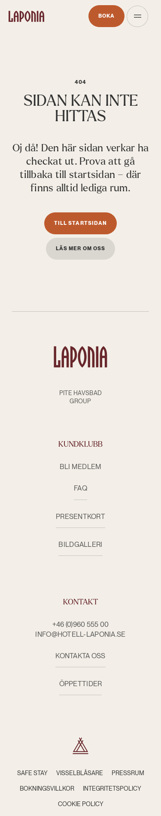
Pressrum (128, 773)
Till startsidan (80, 223)
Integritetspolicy (112, 788)
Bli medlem (81, 467)
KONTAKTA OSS (80, 656)
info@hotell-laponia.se (80, 634)
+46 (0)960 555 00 (80, 624)
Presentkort (80, 516)
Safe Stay (32, 773)
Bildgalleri (80, 544)
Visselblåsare (79, 773)
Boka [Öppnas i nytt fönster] (106, 16)
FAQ (80, 488)
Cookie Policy (80, 804)
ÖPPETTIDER (80, 684)
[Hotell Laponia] (26, 16)
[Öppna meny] (137, 16)
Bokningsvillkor (47, 788)
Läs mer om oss (80, 248)
